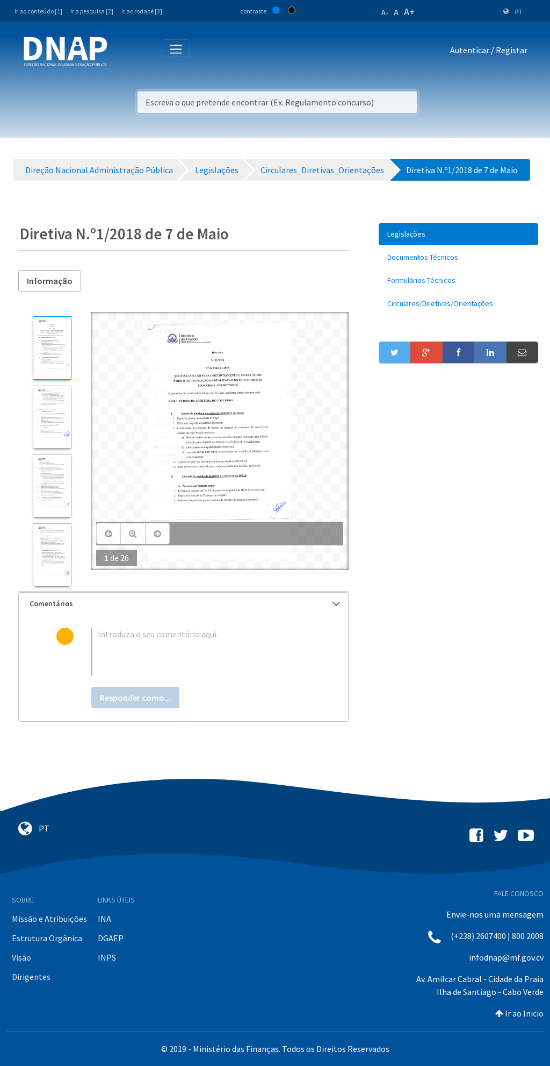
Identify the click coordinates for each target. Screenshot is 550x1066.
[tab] (183, 604)
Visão (21, 957)
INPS (107, 957)
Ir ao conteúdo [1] (38, 11)
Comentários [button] (185, 603)
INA (104, 918)
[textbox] (200, 652)
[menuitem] (458, 234)
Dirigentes (31, 976)
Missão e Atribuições (49, 918)
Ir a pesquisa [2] (91, 11)
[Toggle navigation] (122, 52)
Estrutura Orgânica (47, 938)
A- (384, 12)
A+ (409, 11)
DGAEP (111, 938)
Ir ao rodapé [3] (141, 11)
